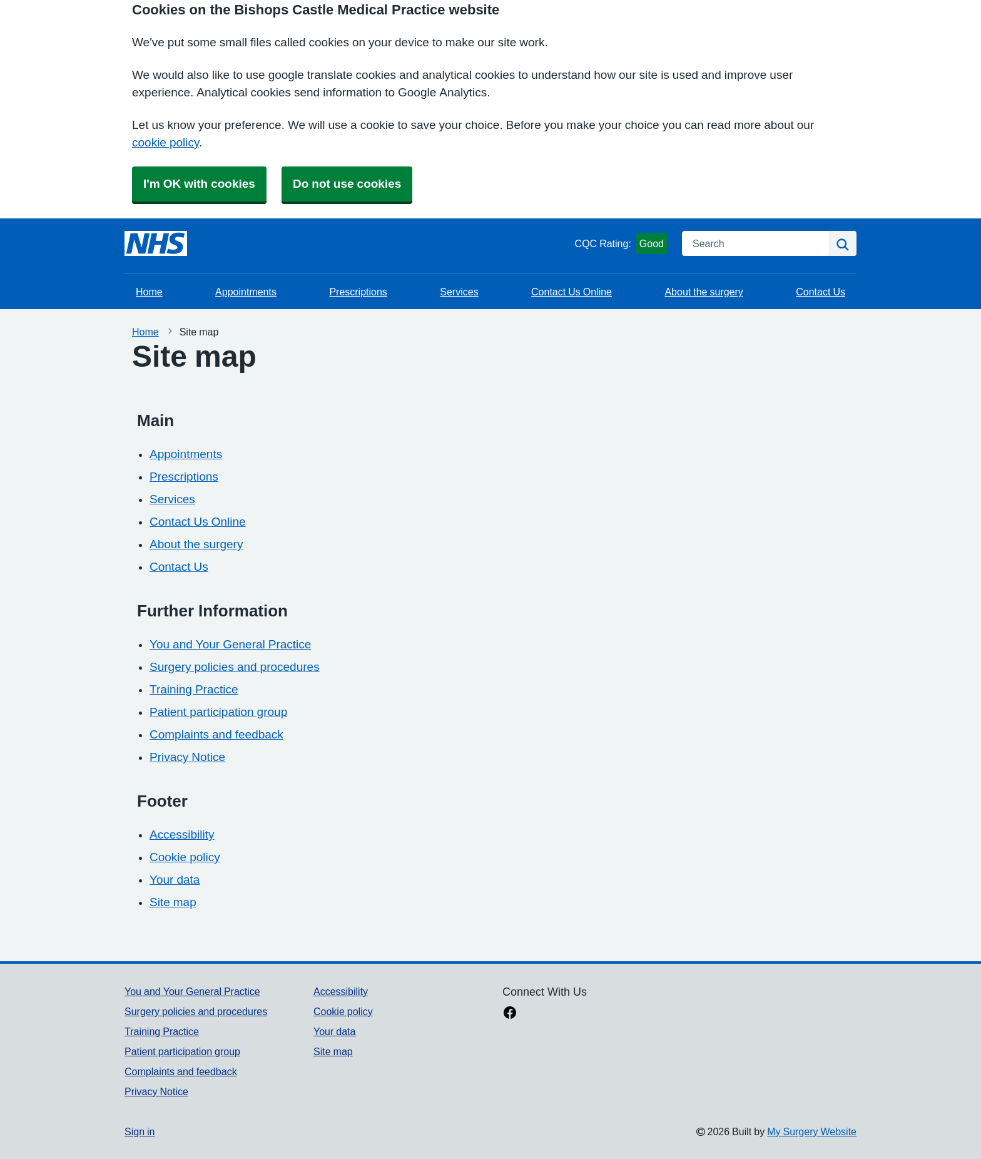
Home (149, 292)
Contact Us (820, 292)
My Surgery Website (811, 1131)
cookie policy (165, 142)
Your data (175, 880)
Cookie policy (185, 857)
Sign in (140, 1131)
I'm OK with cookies (199, 184)
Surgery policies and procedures (235, 667)
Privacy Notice (187, 757)
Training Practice (194, 689)
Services (459, 292)
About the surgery (703, 292)
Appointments (246, 292)
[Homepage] (156, 243)
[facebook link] (509, 1014)
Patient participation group (218, 712)
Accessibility (182, 834)
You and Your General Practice (230, 644)
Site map (173, 902)
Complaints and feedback (216, 734)
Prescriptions (358, 292)
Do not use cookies (347, 184)
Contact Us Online (571, 292)
